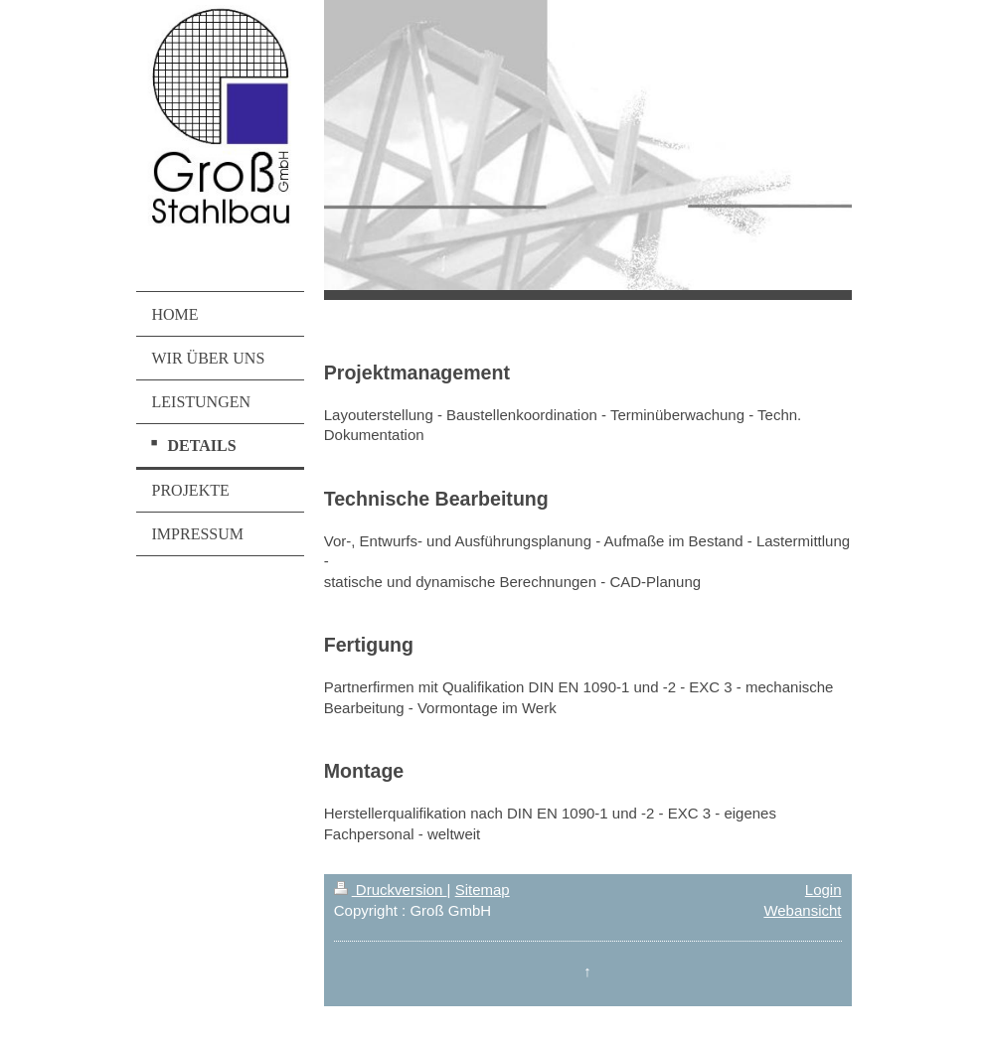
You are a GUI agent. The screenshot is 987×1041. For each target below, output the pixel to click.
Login (823, 889)
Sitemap (482, 889)
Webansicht (802, 910)
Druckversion (390, 889)
